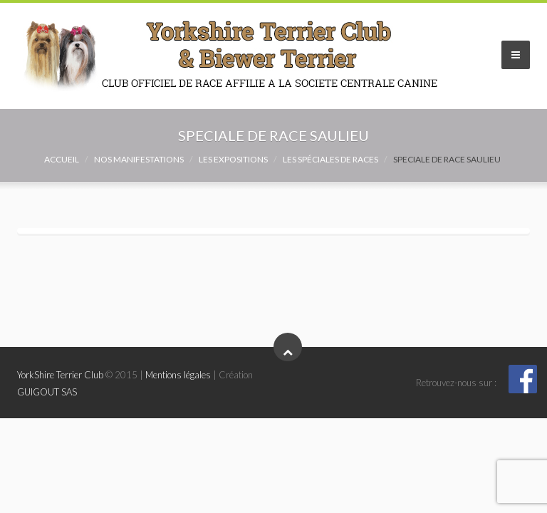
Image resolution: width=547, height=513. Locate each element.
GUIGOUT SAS (47, 392)
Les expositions (233, 159)
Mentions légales (178, 374)
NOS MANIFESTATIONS (139, 159)
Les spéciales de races (330, 159)
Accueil (61, 159)
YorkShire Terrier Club (60, 374)
